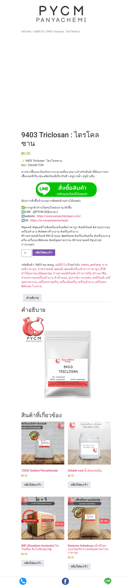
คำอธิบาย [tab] (32, 298)
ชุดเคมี (58, 269)
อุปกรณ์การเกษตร (79, 277)
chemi (85, 264)
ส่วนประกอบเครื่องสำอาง (37, 277)
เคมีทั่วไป (39, 31)
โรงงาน (37, 286)
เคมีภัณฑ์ (98, 277)
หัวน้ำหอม (60, 277)
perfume (95, 264)
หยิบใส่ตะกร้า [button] (32, 484)
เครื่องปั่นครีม (68, 282)
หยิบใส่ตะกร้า (43, 252)
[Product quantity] (26, 253)
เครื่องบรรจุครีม (48, 282)
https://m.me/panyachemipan (49, 220)
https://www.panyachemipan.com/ (59, 216)
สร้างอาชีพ (99, 273)
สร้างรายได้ (83, 273)
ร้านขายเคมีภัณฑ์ (64, 273)
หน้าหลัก (26, 31)
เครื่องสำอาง (86, 282)
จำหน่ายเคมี (45, 269)
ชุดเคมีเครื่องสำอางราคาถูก (81, 269)
